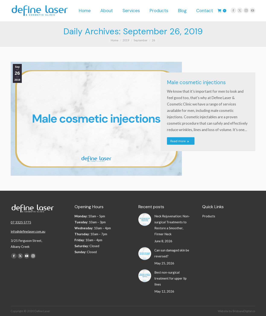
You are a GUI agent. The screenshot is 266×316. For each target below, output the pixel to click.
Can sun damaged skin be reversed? (171, 253)
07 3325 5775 (21, 222)
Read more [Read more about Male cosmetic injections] (179, 141)
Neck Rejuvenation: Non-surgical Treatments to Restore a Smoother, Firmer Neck (172, 225)
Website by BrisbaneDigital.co (236, 311)
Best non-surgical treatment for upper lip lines (170, 278)
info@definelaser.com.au (28, 231)
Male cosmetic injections (196, 82)
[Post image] (144, 219)
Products (208, 216)
